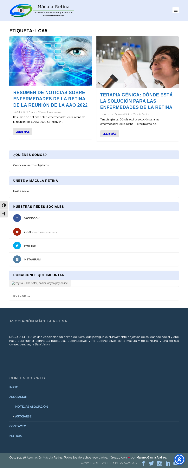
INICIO (13, 387)
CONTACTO (17, 426)
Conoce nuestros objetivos (31, 165)
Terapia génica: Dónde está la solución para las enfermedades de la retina (136, 101)
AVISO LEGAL (90, 463)
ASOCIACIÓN (18, 397)
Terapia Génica (141, 114)
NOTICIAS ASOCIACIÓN (31, 407)
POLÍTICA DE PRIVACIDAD (119, 463)
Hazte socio (21, 191)
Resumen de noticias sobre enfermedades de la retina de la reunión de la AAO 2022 (50, 98)
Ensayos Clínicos (37, 112)
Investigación (54, 112)
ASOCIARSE (23, 416)
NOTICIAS (16, 436)
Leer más (22, 131)
